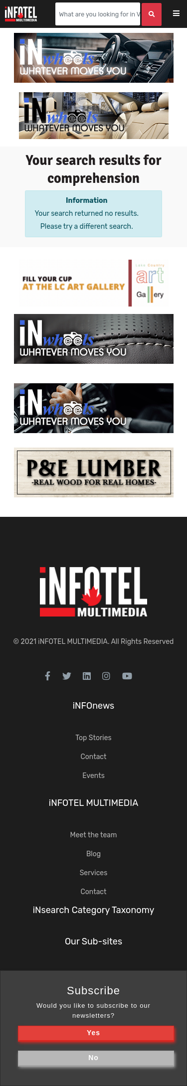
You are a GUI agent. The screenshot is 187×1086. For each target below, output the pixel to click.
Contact (93, 757)
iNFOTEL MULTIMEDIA (73, 641)
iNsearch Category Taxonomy (94, 910)
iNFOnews (94, 705)
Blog (93, 854)
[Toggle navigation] (183, 14)
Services (94, 873)
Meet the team (93, 835)
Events (93, 776)
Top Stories (93, 738)
